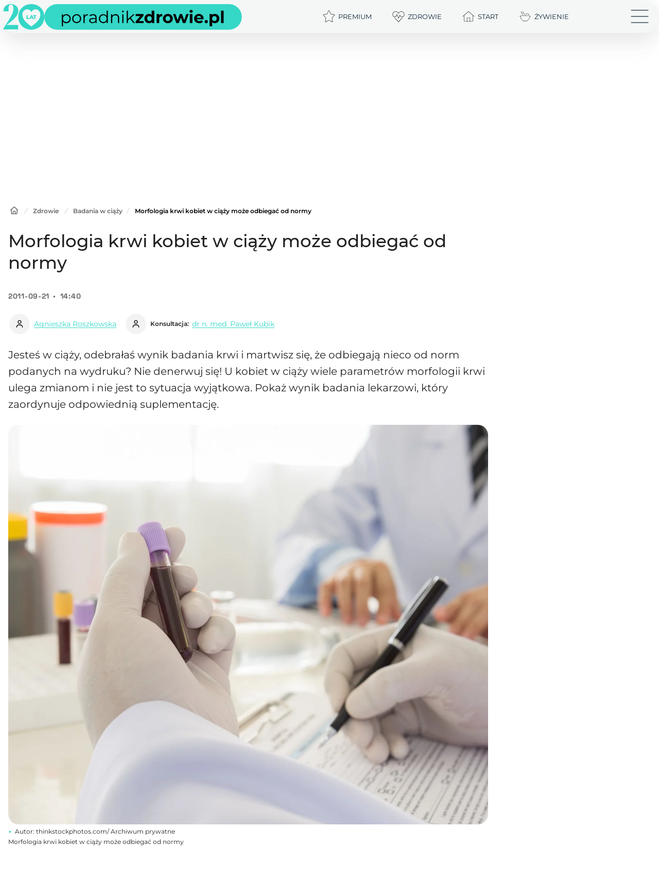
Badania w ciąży (98, 211)
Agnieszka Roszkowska (75, 324)
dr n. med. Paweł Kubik (233, 324)
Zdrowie (46, 211)
